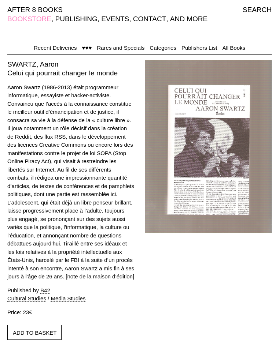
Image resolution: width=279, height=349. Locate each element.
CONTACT (149, 19)
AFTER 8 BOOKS (35, 10)
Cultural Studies (26, 298)
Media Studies (68, 298)
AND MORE (189, 19)
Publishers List (199, 48)
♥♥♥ (87, 48)
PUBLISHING (76, 19)
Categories (163, 48)
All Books (233, 48)
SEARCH (257, 10)
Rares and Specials (120, 48)
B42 (45, 290)
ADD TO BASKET (34, 333)
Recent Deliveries (55, 48)
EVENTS (115, 19)
